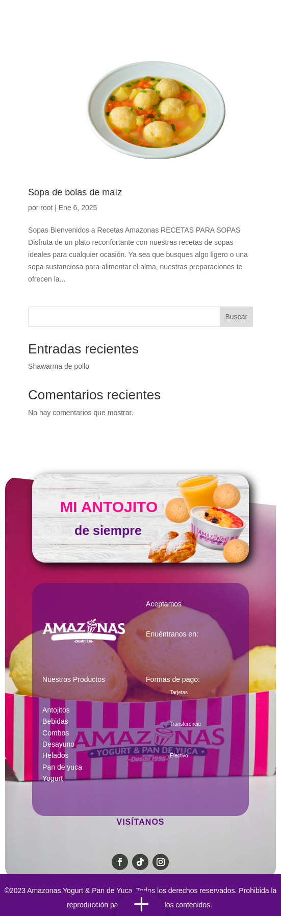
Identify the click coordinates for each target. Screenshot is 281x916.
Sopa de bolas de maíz (75, 192)
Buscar (236, 317)
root (46, 207)
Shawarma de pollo (58, 366)
